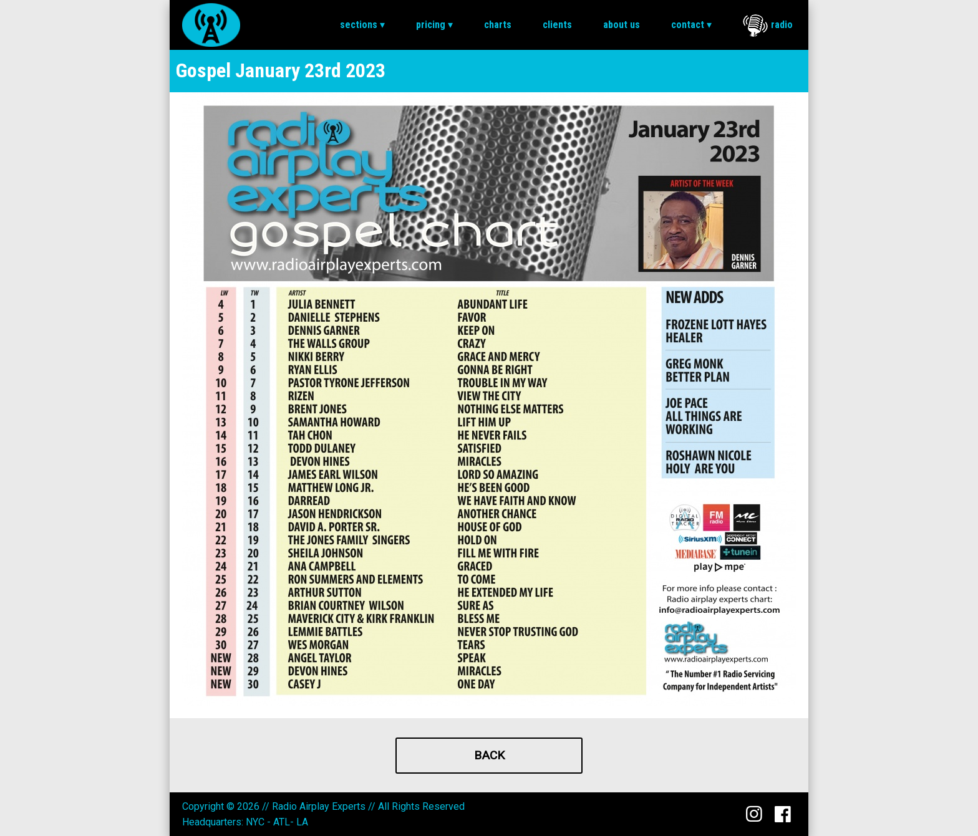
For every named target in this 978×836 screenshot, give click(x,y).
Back (489, 755)
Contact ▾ (691, 25)
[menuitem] (362, 25)
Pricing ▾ (434, 25)
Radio (768, 25)
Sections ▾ (362, 25)
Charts (497, 25)
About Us (621, 25)
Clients (557, 25)
